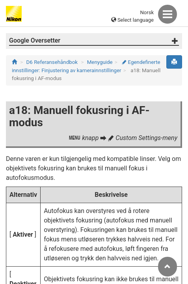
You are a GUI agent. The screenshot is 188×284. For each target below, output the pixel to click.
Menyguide (100, 62)
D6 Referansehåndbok (52, 62)
